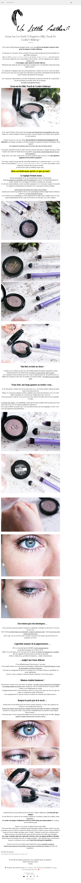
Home (2, 2)
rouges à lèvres (42, 57)
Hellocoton (33, 869)
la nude (53, 161)
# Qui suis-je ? (10, 2)
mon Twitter (28, 867)
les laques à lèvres (17, 57)
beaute (32, 878)
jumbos (26, 57)
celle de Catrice (22, 163)
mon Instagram (38, 867)
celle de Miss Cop (37, 163)
